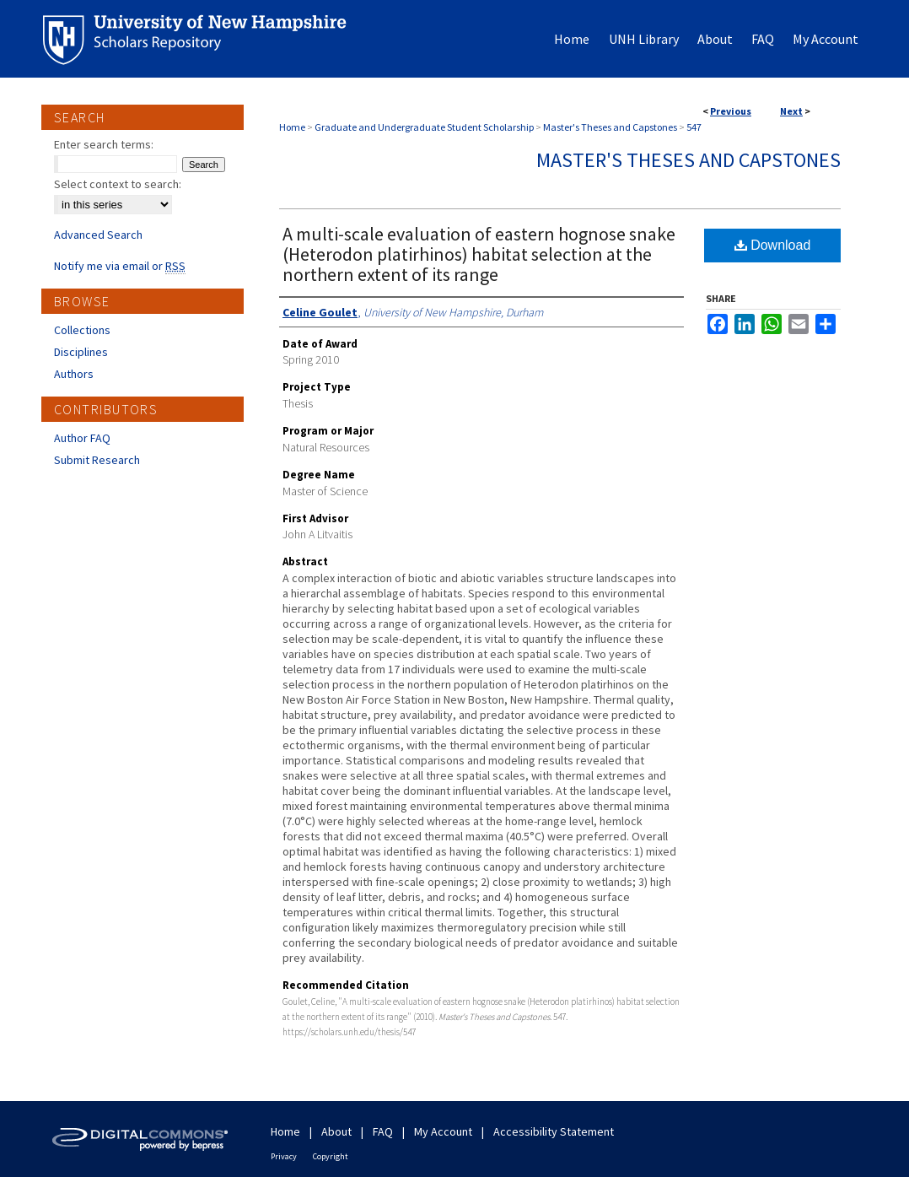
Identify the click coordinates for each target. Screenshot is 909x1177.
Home (292, 127)
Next (791, 111)
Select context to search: (117, 184)
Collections (82, 329)
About (336, 1131)
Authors (74, 373)
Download (772, 245)
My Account (443, 1131)
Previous (730, 111)
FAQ (383, 1131)
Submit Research (97, 459)
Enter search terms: (103, 144)
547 (694, 127)
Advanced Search (98, 234)
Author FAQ (82, 437)
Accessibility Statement (553, 1131)
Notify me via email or (120, 265)
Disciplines (81, 351)
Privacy (284, 1156)
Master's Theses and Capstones (610, 127)
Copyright (330, 1156)
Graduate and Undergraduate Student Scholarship (424, 127)
